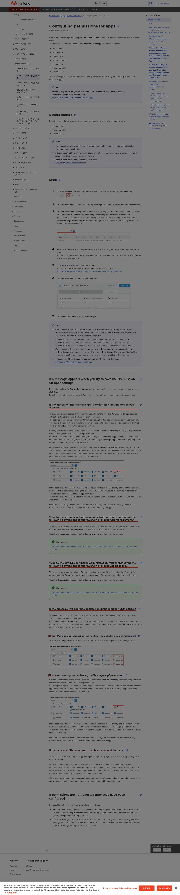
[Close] (176, 888)
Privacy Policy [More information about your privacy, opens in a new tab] (12, 892)
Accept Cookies (164, 888)
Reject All (146, 888)
